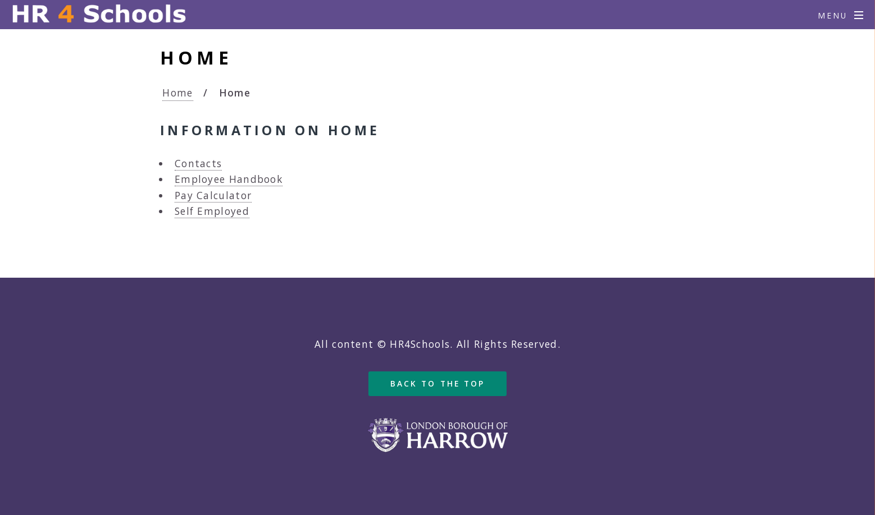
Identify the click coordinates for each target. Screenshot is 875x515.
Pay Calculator (213, 195)
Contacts (198, 163)
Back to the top (437, 383)
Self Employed (212, 211)
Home (177, 92)
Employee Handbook (228, 179)
